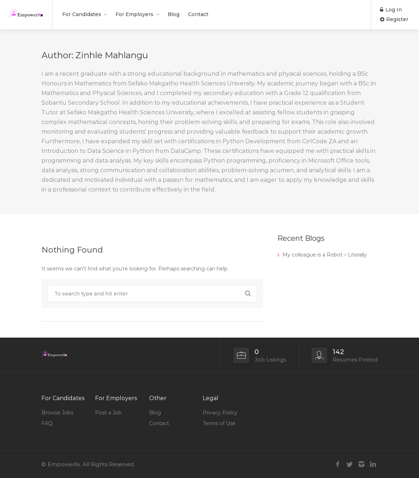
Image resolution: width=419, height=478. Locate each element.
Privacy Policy (220, 412)
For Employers (134, 14)
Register (394, 19)
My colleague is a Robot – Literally (324, 255)
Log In (391, 9)
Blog (173, 14)
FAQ (47, 423)
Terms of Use (219, 423)
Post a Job (108, 412)
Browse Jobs (57, 412)
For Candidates (81, 14)
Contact (198, 14)
